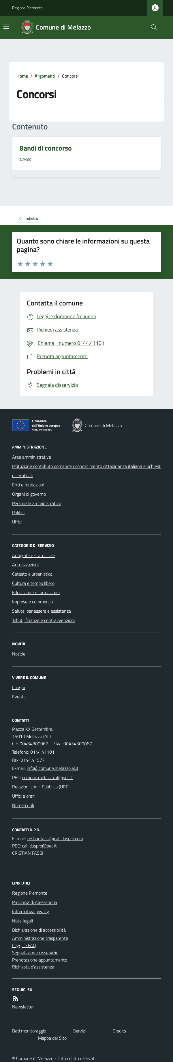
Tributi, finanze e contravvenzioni (43, 620)
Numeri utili (23, 805)
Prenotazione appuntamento (39, 959)
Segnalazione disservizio (35, 952)
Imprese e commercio (32, 601)
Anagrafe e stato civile (33, 555)
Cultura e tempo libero (33, 583)
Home (22, 75)
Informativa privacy (30, 911)
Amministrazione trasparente (40, 938)
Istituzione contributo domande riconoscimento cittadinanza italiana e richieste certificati (86, 471)
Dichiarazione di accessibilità (39, 929)
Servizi (79, 1030)
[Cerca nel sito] (151, 27)
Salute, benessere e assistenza (41, 610)
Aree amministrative (31, 456)
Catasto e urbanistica (32, 573)
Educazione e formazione (36, 592)
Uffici (17, 521)
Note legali (22, 920)
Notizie (18, 653)
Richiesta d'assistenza (33, 966)
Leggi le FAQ (24, 945)
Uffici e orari (23, 795)
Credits (119, 1030)
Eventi (18, 696)
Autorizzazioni (25, 564)
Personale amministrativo (36, 503)
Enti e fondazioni (28, 484)
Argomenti (45, 75)
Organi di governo (29, 493)
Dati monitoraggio (29, 1030)
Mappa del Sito (52, 1037)
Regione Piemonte (27, 8)
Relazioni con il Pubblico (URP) (40, 786)
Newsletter (23, 1006)
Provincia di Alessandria (34, 902)
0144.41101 (42, 751)
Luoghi (18, 687)
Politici (18, 512)
